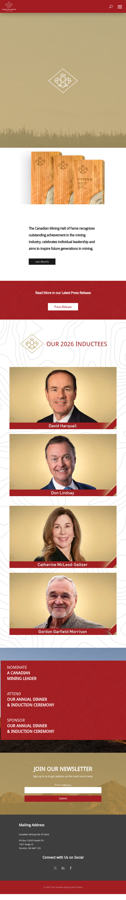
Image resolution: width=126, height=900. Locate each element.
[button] (120, 6)
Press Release (63, 307)
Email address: (63, 788)
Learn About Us (42, 261)
